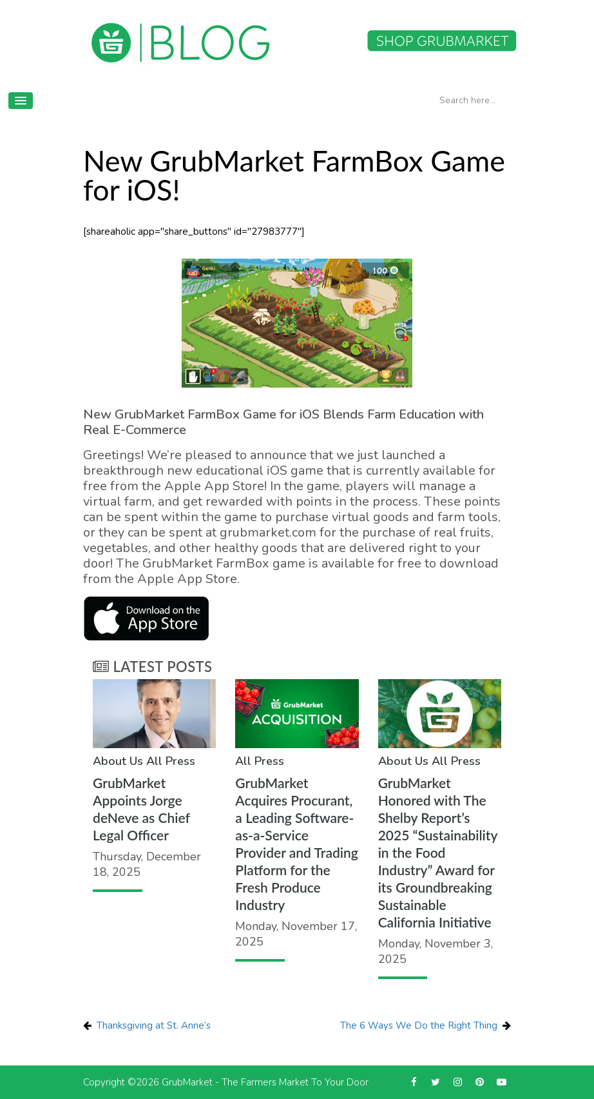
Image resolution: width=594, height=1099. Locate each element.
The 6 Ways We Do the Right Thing (418, 1025)
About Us (118, 761)
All (154, 761)
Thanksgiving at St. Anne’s (154, 1025)
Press (180, 761)
